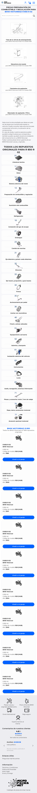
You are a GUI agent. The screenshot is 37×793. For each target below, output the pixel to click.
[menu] (34, 2)
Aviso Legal (5, 771)
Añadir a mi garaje (18, 459)
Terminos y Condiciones (10, 767)
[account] (25, 2)
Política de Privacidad (9, 769)
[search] (34, 15)
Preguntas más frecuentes (11, 758)
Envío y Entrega (7, 773)
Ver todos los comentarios (18, 737)
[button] (18, 438)
